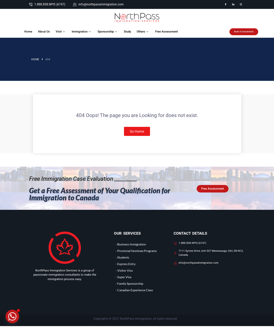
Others (143, 31)
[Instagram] (241, 4)
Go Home (137, 132)
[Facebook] (225, 4)
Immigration (82, 31)
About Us (44, 31)
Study (127, 31)
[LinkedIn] (233, 4)
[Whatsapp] (12, 316)
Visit (61, 31)
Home (28, 31)
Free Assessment (166, 31)
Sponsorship (107, 31)
